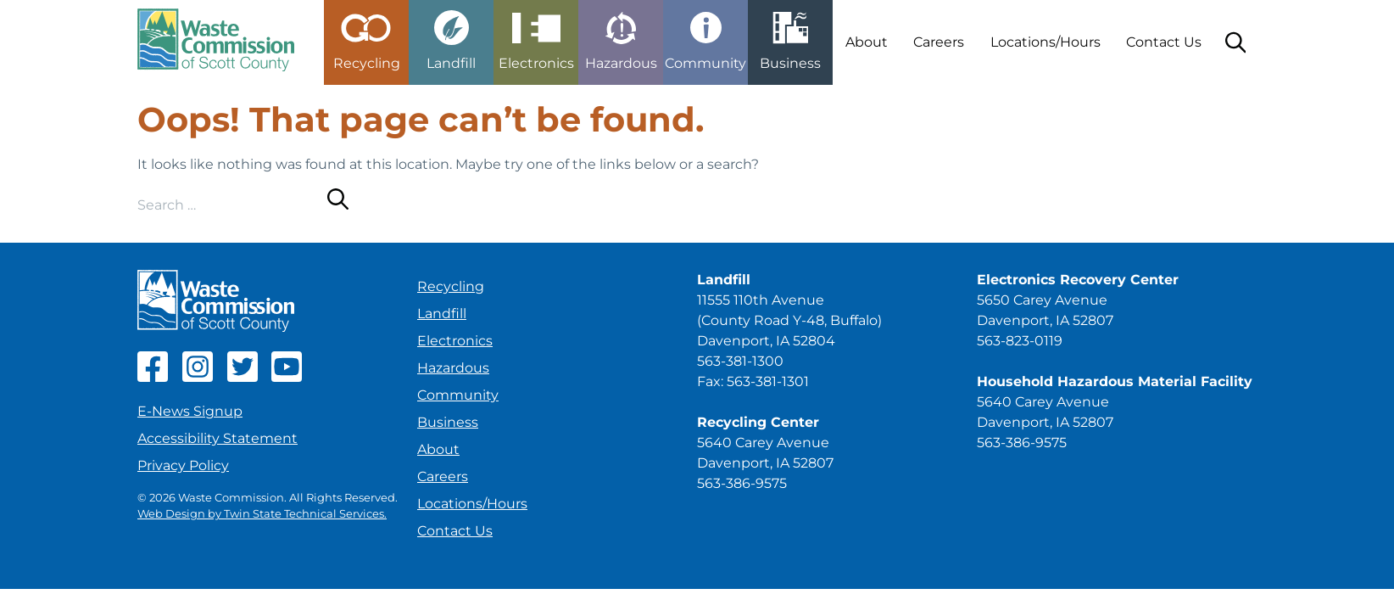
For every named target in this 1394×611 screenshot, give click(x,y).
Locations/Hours (1045, 42)
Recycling (450, 286)
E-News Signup (190, 411)
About (866, 42)
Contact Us (1164, 42)
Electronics (455, 341)
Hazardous (453, 368)
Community (458, 395)
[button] (366, 35)
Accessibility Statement (217, 438)
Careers (938, 42)
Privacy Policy (183, 465)
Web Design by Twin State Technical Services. (262, 513)
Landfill (441, 314)
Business (447, 422)
